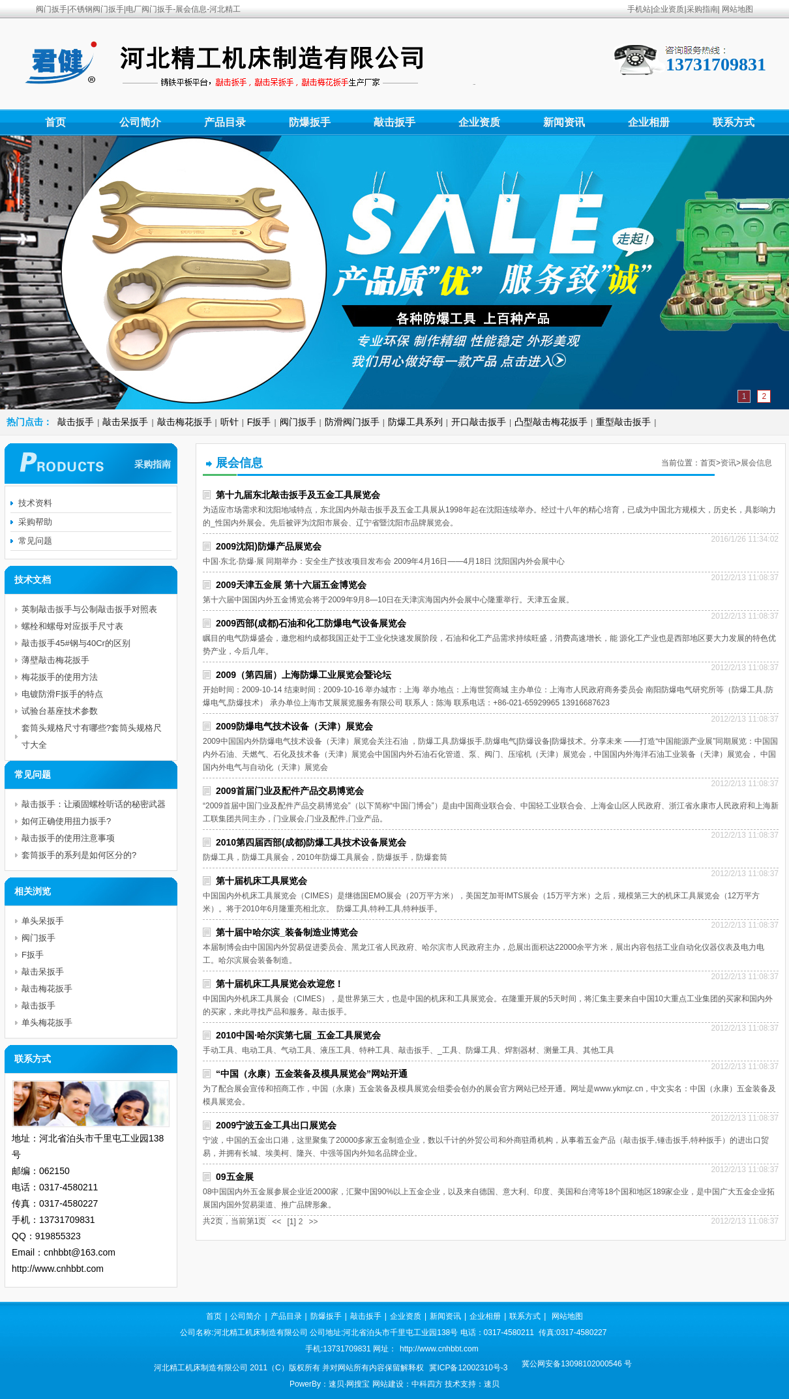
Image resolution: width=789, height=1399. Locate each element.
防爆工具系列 (415, 422)
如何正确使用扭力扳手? (66, 821)
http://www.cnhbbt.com (439, 1348)
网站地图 (737, 9)
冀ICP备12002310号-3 (468, 1367)
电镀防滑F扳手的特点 (62, 694)
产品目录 (225, 122)
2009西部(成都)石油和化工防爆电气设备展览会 (311, 623)
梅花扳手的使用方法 (60, 677)
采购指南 (702, 9)
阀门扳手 (298, 422)
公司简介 (140, 122)
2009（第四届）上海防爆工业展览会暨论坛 (303, 675)
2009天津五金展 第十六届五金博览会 (291, 585)
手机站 (639, 9)
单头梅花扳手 (47, 1022)
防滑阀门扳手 (352, 422)
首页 (55, 122)
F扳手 (259, 422)
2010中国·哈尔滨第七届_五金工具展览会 (298, 1035)
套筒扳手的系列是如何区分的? (79, 855)
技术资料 (35, 503)
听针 (229, 422)
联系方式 (733, 122)
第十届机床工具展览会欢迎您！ (280, 984)
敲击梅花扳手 (184, 422)
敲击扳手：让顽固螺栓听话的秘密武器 (94, 804)
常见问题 (35, 541)
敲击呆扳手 (125, 422)
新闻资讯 (564, 122)
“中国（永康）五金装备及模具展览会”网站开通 (312, 1073)
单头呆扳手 (43, 921)
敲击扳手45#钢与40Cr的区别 (76, 643)
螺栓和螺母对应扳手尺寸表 (72, 626)
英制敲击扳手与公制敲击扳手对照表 (89, 609)
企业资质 (668, 9)
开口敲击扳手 (478, 422)
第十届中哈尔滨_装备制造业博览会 (287, 932)
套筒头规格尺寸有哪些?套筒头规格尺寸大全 (92, 736)
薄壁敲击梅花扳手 (55, 660)
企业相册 (649, 122)
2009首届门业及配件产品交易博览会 (290, 791)
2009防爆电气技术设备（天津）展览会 (294, 726)
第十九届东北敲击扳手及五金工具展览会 (298, 495)
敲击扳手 (394, 122)
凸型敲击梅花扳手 (551, 422)
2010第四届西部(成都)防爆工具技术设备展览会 (311, 842)
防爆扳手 (310, 122)
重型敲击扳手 (623, 422)
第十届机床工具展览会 (261, 881)
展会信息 (756, 462)
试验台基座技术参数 (60, 711)
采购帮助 (35, 522)
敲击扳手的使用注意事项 (68, 838)
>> (313, 1221)
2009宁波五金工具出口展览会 (276, 1125)
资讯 (728, 462)
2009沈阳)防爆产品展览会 (268, 546)
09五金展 (235, 1176)
